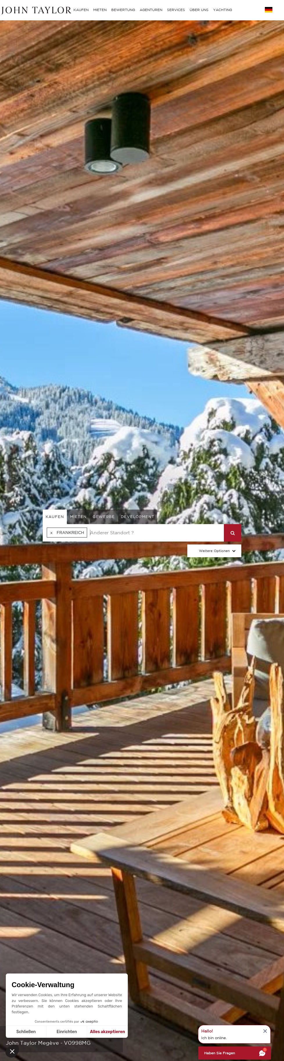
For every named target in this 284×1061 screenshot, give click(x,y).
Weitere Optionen (214, 551)
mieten (78, 517)
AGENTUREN (151, 10)
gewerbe (104, 517)
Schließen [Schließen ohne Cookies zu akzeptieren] (26, 1031)
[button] (12, 1051)
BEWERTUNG (123, 10)
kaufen (55, 517)
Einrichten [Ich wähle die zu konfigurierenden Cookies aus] (67, 1031)
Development (137, 517)
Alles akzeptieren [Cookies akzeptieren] (107, 1031)
